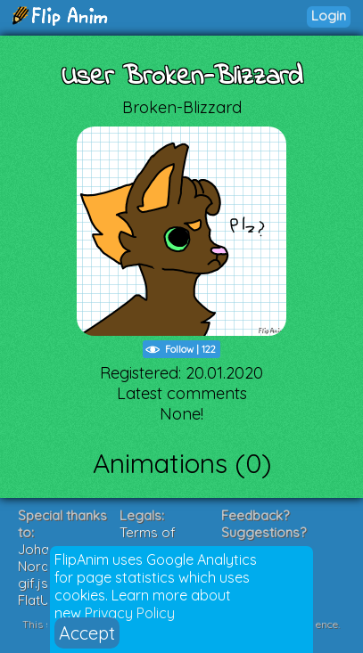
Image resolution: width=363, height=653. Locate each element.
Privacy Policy (130, 613)
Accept (87, 633)
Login (328, 15)
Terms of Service (148, 541)
